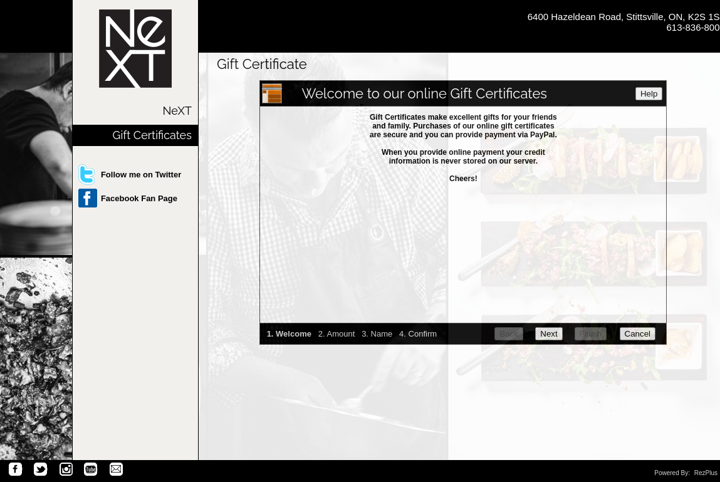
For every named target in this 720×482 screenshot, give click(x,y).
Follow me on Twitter (141, 174)
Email (116, 469)
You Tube (90, 469)
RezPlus (705, 472)
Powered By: (672, 472)
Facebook (15, 469)
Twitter (40, 469)
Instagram (65, 469)
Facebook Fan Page (139, 198)
